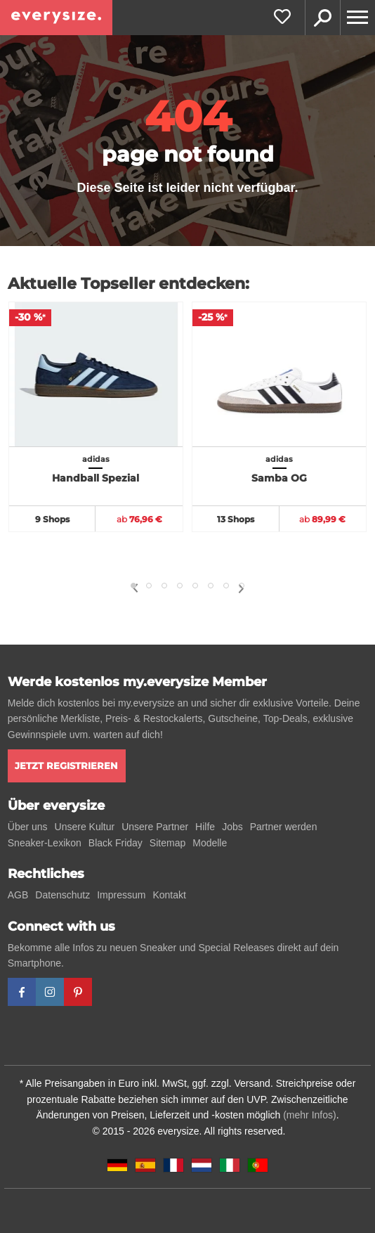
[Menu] (357, 17)
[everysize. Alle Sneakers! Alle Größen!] (56, 17)
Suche (322, 17)
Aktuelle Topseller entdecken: (128, 283)
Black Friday (115, 842)
